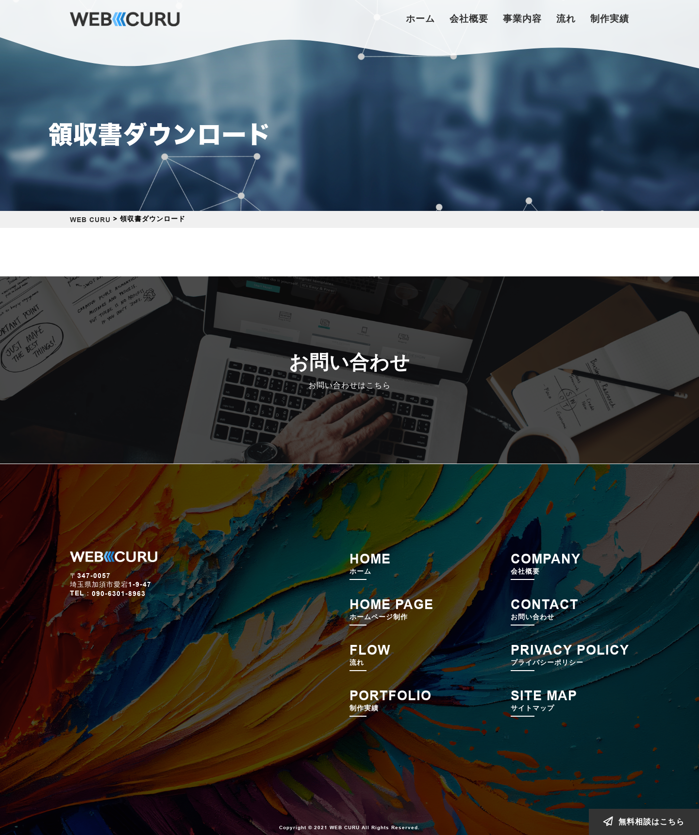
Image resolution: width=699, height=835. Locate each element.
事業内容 (522, 18)
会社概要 (468, 18)
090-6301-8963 (119, 594)
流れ (566, 18)
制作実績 (609, 18)
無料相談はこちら (643, 821)
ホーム (420, 18)
